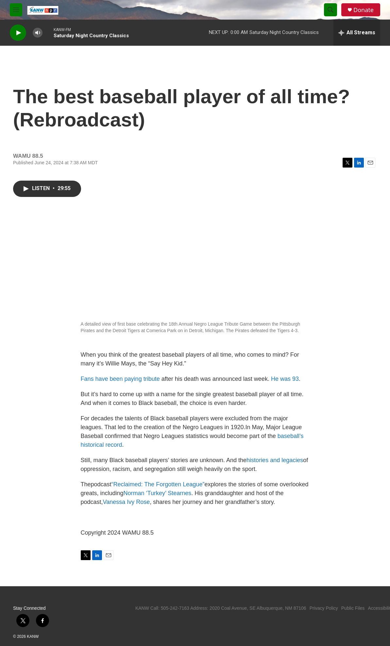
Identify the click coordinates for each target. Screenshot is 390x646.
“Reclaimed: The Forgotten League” (158, 484)
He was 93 (285, 379)
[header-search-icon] (330, 9)
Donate (363, 10)
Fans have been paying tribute (120, 379)
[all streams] (356, 33)
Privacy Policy (324, 608)
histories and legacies (274, 460)
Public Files (353, 608)
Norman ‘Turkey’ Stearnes (158, 493)
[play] (18, 33)
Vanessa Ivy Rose (126, 502)
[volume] (37, 32)
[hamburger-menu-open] (16, 9)
